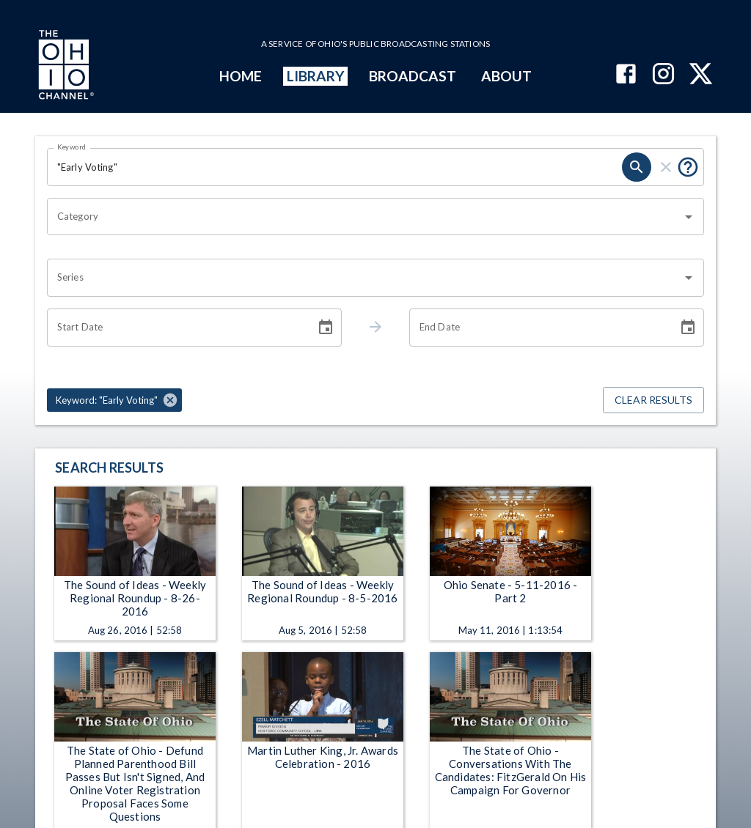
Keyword (72, 146)
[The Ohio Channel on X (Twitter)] (701, 75)
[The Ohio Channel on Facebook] (626, 75)
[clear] (666, 167)
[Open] (688, 217)
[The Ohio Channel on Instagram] (663, 75)
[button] (114, 400)
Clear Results (653, 400)
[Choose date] (325, 327)
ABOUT (506, 75)
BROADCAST (413, 75)
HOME (240, 75)
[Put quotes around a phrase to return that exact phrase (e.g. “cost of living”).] (688, 167)
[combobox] (364, 216)
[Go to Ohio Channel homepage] (64, 67)
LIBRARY (316, 75)
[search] (636, 167)
